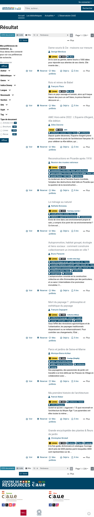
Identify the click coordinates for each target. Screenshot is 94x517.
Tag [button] (3, 114)
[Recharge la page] (35, 35)
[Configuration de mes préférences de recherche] (11, 49)
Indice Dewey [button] (8, 85)
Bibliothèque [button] (7, 75)
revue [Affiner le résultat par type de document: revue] (5, 134)
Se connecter (84, 2)
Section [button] (5, 100)
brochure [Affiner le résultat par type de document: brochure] (7, 126)
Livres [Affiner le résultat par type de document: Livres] (5, 130)
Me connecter (6, 62)
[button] (50, 15)
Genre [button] (4, 80)
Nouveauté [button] (7, 95)
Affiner (4, 66)
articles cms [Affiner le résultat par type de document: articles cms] (8, 123)
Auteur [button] (5, 71)
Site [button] (4, 105)
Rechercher (87, 8)
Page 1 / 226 (81, 35)
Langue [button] (5, 90)
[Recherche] (52, 8)
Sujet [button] (4, 110)
